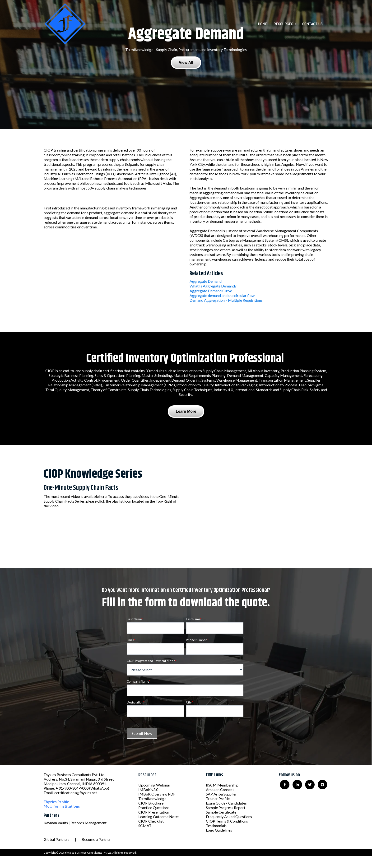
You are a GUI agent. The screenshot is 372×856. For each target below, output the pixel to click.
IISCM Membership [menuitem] (222, 785)
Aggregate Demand (206, 281)
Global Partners (57, 839)
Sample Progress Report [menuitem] (225, 807)
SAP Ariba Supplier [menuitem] (221, 794)
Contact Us (312, 24)
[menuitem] (265, 24)
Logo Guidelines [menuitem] (219, 830)
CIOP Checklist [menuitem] (151, 821)
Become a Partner (96, 839)
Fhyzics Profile (56, 801)
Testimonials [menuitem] (216, 825)
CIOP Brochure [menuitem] (150, 803)
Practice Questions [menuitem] (153, 807)
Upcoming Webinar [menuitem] (154, 785)
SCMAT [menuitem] (145, 825)
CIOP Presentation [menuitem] (153, 812)
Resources (283, 24)
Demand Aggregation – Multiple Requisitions (226, 300)
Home (262, 24)
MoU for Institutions (62, 806)
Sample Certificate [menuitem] (221, 812)
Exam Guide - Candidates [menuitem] (226, 803)
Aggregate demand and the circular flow (222, 295)
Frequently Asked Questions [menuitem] (229, 816)
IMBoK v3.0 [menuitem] (148, 789)
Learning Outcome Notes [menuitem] (158, 816)
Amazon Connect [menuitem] (220, 789)
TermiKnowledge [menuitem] (152, 798)
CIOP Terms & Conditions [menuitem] (227, 821)
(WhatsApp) (99, 788)
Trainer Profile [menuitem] (218, 798)
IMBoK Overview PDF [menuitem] (156, 794)
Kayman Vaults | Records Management (75, 822)
